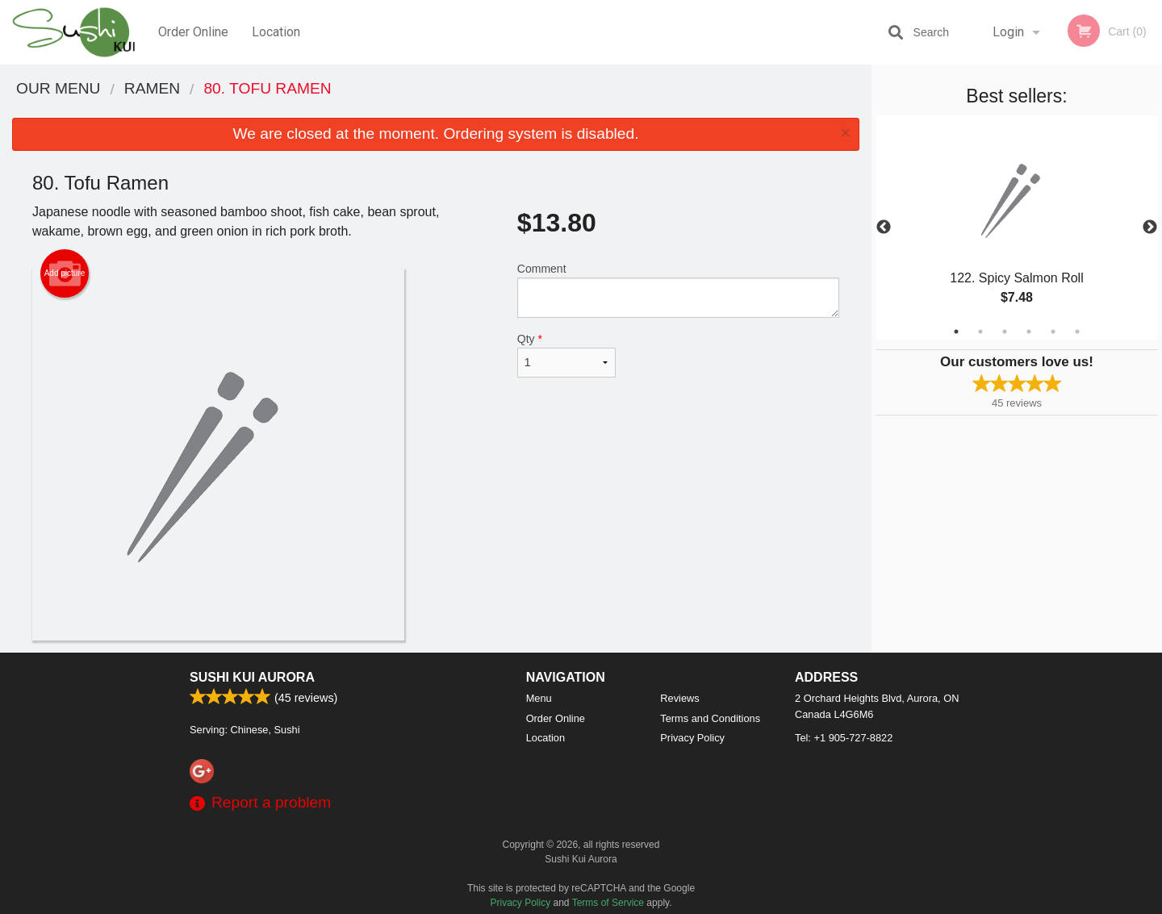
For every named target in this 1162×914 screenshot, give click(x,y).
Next (1150, 227)
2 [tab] (980, 331)
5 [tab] (1053, 331)
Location (276, 32)
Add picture (65, 273)
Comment (678, 290)
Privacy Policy (692, 738)
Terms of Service (608, 902)
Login (1008, 32)
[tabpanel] (1017, 227)
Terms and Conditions (710, 718)
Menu (539, 698)
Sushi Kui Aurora (252, 677)
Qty (566, 355)
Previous (884, 227)
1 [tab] (956, 331)
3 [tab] (1005, 331)
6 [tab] (1077, 331)
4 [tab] (1029, 331)
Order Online (193, 32)
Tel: (843, 738)
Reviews (679, 698)
